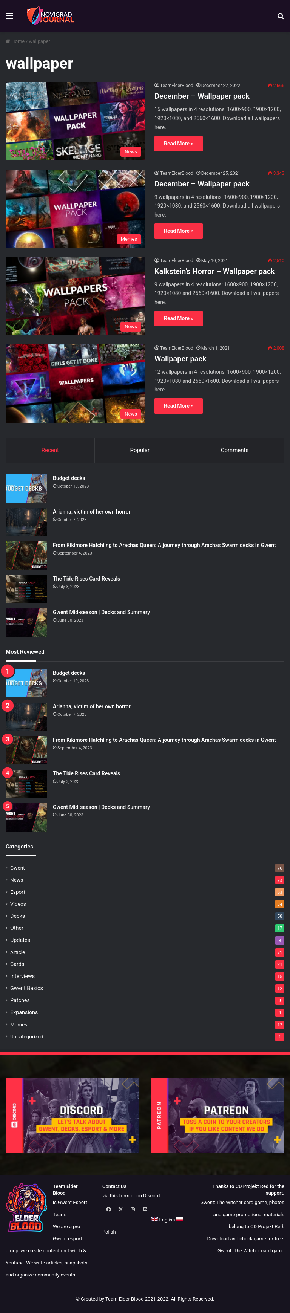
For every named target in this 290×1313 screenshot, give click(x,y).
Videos (18, 904)
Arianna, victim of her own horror (92, 512)
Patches (20, 1001)
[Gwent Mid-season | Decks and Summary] (26, 623)
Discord (151, 1196)
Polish (138, 1220)
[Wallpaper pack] (75, 383)
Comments (235, 450)
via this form (116, 1196)
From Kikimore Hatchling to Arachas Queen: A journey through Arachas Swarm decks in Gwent (164, 546)
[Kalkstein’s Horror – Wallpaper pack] (75, 296)
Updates (20, 940)
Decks (17, 916)
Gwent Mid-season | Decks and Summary (101, 613)
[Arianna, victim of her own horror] (26, 522)
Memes (18, 1025)
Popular (140, 450)
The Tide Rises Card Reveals (86, 579)
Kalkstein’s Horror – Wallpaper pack (214, 271)
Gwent (17, 868)
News (16, 880)
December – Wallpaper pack (202, 96)
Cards (17, 964)
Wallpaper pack (180, 358)
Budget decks (69, 478)
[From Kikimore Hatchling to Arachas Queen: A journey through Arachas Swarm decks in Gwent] (26, 556)
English (114, 1220)
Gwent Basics (26, 989)
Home (15, 41)
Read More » (178, 144)
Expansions (24, 1013)
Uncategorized (26, 1037)
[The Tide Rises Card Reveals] (26, 589)
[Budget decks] (26, 489)
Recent (50, 450)
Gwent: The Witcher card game (251, 1251)
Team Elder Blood (124, 1299)
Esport (17, 892)
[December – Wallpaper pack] (75, 121)
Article (17, 952)
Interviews (22, 977)
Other (16, 928)
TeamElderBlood (176, 85)
